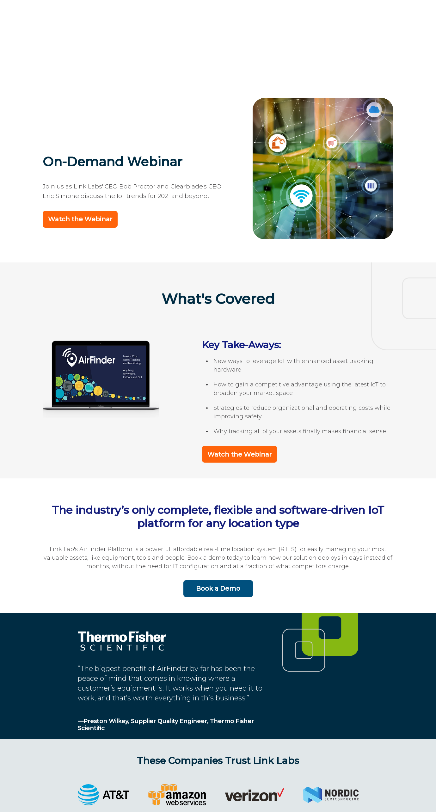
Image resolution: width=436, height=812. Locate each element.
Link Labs (157, 800)
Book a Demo (218, 512)
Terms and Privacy (269, 800)
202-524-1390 (205, 800)
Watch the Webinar (80, 143)
